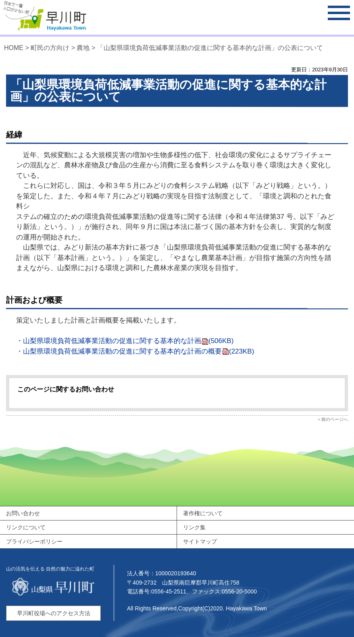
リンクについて (26, 527)
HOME (13, 47)
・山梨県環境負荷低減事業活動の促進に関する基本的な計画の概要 (135, 351)
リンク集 (194, 527)
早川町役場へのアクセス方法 (53, 613)
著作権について (203, 513)
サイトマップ (200, 541)
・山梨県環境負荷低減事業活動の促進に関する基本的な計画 (124, 341)
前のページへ (334, 419)
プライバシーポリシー (34, 541)
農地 (83, 47)
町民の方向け (50, 47)
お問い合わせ (23, 513)
